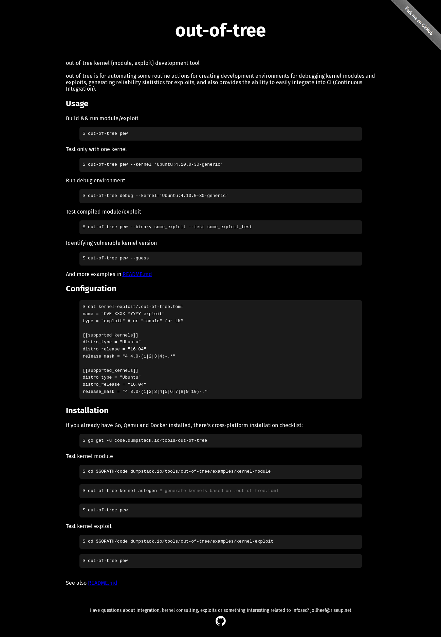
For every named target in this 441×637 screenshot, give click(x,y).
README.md (137, 274)
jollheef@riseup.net (330, 610)
